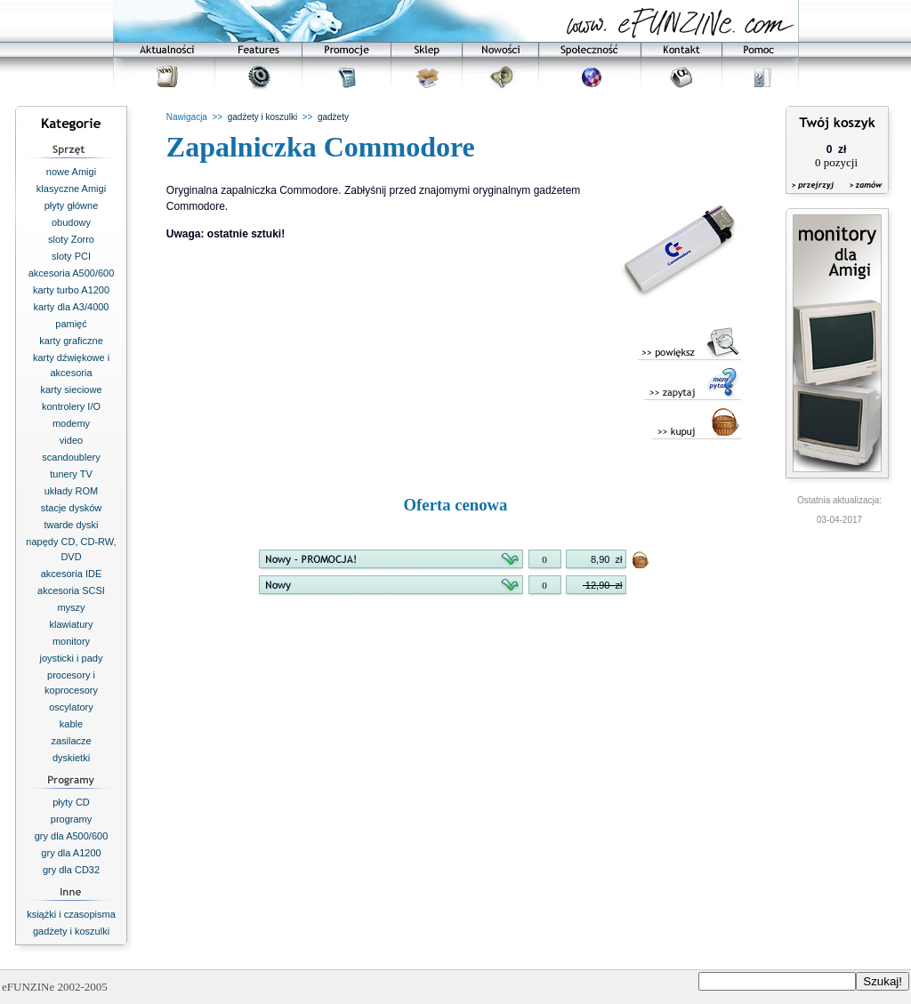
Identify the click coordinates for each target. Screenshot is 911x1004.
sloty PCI (71, 256)
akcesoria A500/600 (71, 273)
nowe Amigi (71, 171)
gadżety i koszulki (71, 931)
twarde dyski (71, 524)
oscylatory (71, 707)
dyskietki (71, 757)
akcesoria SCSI (71, 590)
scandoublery (71, 457)
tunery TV (71, 474)
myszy (71, 607)
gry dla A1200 (71, 852)
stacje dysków (71, 507)
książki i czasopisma (71, 914)
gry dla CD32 (71, 869)
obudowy (71, 222)
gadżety (333, 117)
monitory (71, 641)
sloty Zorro (71, 239)
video (71, 440)
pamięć (70, 323)
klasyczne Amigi (71, 188)
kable (71, 724)
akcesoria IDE (71, 573)
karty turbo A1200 (71, 290)
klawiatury (71, 624)
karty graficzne (71, 340)
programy (71, 819)
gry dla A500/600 (72, 836)
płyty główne (71, 205)
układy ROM (71, 491)
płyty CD (71, 802)
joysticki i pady (71, 658)
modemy (71, 423)
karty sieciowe (70, 389)
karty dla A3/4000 (71, 306)
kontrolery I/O (71, 406)
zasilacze (71, 740)
